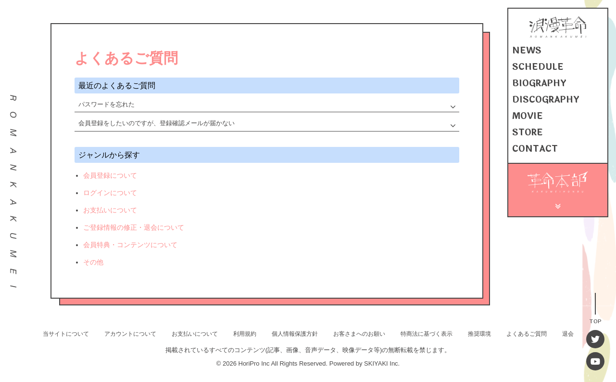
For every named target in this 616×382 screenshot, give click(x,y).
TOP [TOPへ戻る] (595, 320)
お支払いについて (110, 210)
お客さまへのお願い (359, 333)
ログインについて (110, 193)
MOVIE (527, 116)
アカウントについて (130, 333)
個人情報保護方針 (295, 333)
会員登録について (110, 175)
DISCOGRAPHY (545, 99)
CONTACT (535, 149)
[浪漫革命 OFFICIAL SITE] (557, 35)
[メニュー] (558, 205)
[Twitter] (595, 339)
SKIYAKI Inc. (382, 363)
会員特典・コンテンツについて (130, 245)
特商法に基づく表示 (427, 333)
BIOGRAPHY (539, 83)
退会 (568, 333)
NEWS (526, 50)
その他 (93, 262)
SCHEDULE (538, 67)
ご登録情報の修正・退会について (133, 227)
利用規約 (244, 333)
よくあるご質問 (526, 333)
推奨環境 (479, 333)
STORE (527, 132)
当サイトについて (66, 333)
